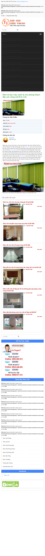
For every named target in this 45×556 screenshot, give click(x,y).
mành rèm (27, 146)
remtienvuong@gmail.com (22, 1)
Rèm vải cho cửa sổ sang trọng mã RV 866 (16, 245)
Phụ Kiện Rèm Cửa (8, 466)
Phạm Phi (11, 137)
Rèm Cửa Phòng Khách (9, 448)
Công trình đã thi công (11, 15)
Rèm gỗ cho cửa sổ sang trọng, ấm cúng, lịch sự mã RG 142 (22, 267)
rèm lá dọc (22, 156)
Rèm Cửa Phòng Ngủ (8, 445)
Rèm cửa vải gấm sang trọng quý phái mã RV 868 (18, 223)
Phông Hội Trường (7, 463)
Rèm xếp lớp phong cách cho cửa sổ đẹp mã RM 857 (19, 312)
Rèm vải (6, 475)
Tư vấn (3, 15)
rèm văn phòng (13, 150)
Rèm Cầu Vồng (7, 456)
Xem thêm (39, 206)
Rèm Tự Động (6, 459)
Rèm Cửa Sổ (6, 441)
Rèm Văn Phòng (7, 438)
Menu (4, 34)
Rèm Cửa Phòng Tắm (8, 452)
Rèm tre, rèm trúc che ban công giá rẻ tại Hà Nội (18, 202)
